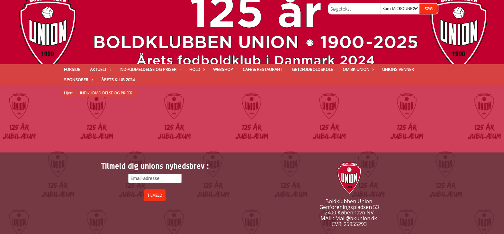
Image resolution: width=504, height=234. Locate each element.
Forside (72, 69)
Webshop (223, 69)
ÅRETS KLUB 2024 (118, 79)
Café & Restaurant (262, 69)
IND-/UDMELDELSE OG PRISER (150, 69)
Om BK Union (358, 69)
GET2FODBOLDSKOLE (312, 69)
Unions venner (398, 69)
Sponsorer (78, 79)
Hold (196, 69)
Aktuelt (100, 69)
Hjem (69, 93)
